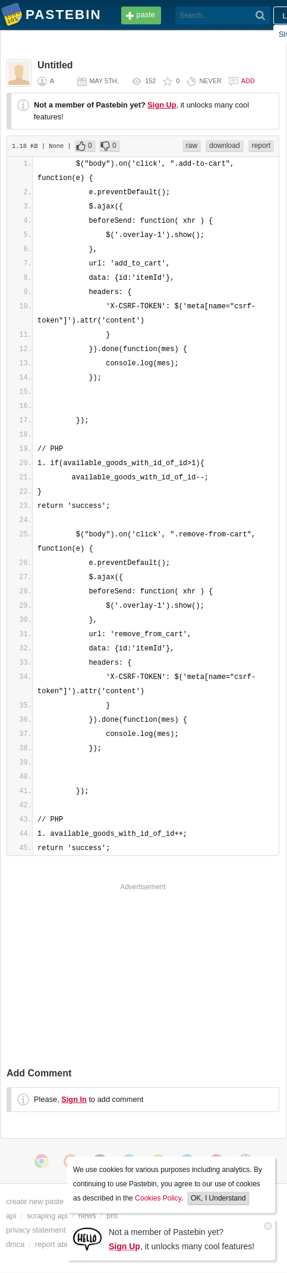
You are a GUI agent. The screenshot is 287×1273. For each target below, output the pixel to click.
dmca (15, 1244)
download (224, 145)
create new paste (35, 1201)
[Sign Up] (87, 1238)
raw (191, 145)
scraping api (47, 1215)
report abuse (56, 1244)
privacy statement (35, 1229)
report (261, 145)
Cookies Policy (158, 1198)
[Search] (260, 15)
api (11, 1215)
